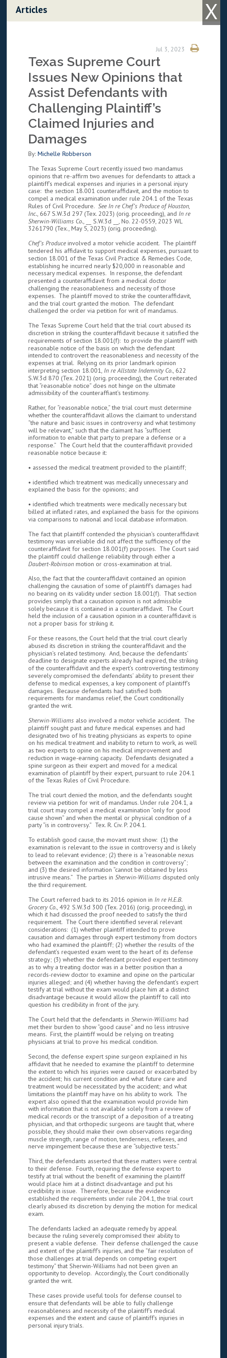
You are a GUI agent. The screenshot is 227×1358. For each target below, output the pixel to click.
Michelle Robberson (64, 154)
